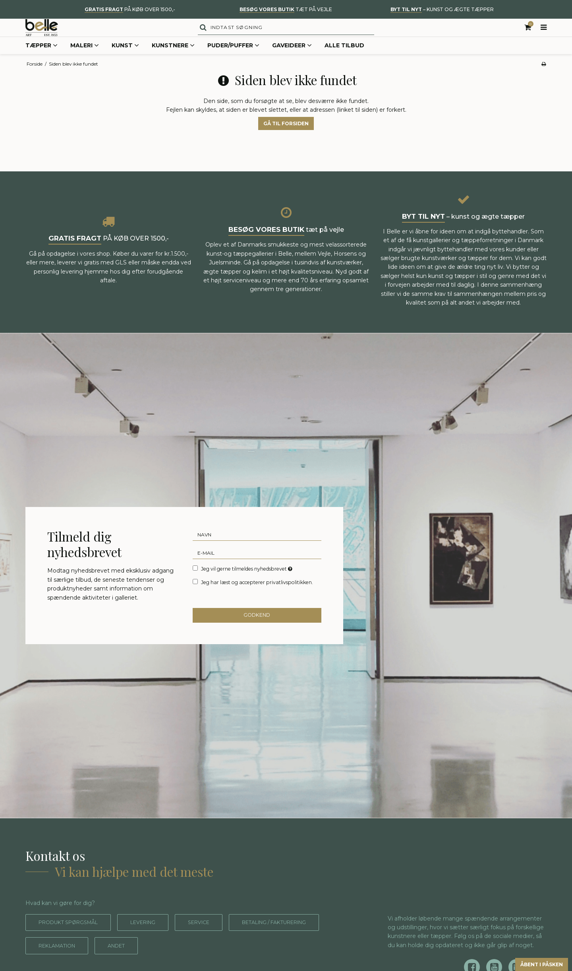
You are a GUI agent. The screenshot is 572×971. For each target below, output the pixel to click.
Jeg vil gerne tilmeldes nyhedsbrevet (247, 583)
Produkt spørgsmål (73, 938)
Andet (237, 961)
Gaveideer (292, 61)
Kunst (125, 61)
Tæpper (41, 61)
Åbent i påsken (530, 963)
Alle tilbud (344, 60)
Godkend (257, 630)
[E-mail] (257, 567)
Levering (156, 938)
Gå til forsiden (286, 139)
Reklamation (173, 961)
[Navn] (257, 548)
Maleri (84, 61)
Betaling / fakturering (78, 961)
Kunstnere (173, 61)
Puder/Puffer (233, 61)
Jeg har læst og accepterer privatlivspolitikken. (257, 597)
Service (216, 938)
